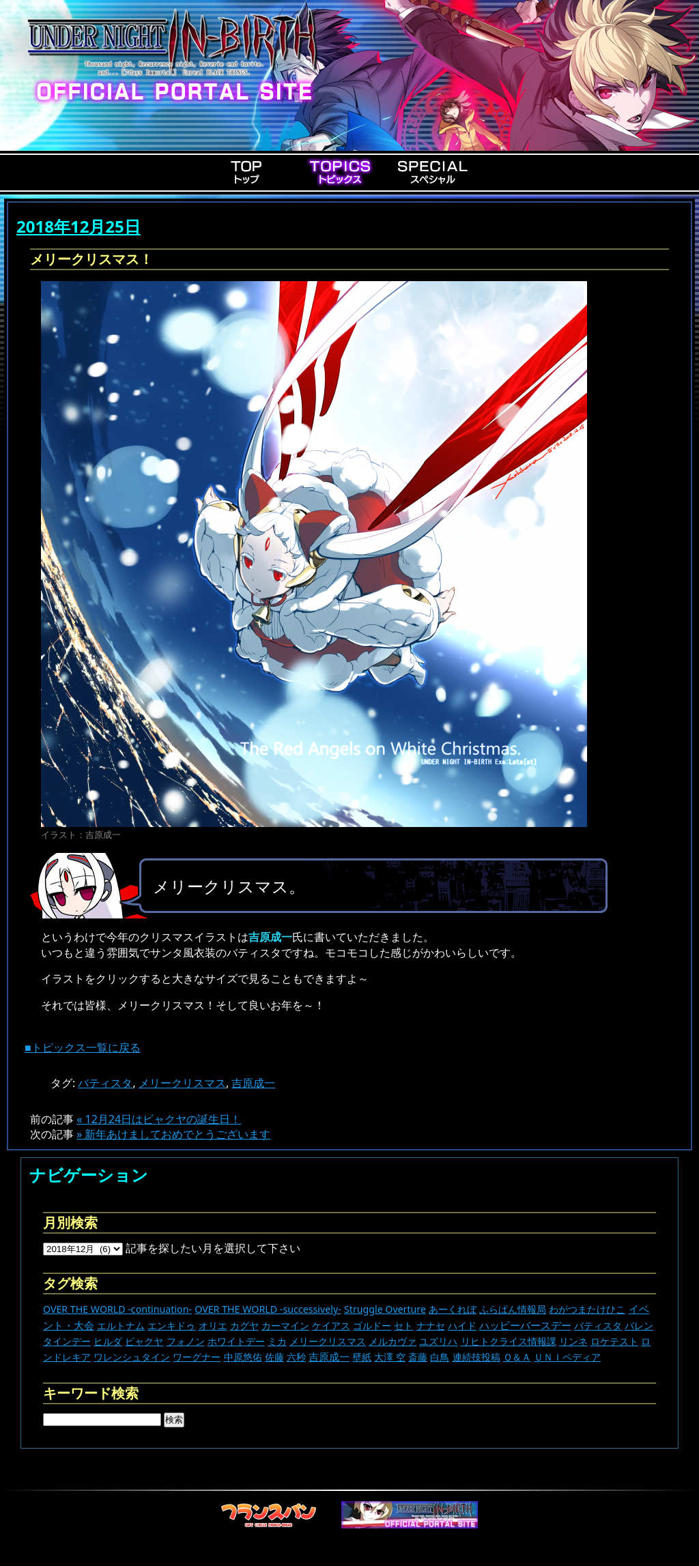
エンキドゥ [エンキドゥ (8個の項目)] (171, 1325)
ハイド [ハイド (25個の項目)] (462, 1325)
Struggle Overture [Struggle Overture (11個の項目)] (385, 1309)
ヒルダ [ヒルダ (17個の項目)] (108, 1341)
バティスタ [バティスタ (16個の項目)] (598, 1325)
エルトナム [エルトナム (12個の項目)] (121, 1325)
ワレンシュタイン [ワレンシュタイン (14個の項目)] (132, 1356)
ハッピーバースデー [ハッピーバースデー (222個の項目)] (525, 1325)
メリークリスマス (182, 1082)
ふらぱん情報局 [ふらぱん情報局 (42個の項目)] (512, 1309)
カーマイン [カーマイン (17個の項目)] (285, 1325)
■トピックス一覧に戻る (83, 1047)
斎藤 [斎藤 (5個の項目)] (417, 1356)
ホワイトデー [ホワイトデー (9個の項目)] (236, 1341)
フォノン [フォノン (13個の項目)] (186, 1341)
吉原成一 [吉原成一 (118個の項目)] (329, 1356)
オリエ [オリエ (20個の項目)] (213, 1325)
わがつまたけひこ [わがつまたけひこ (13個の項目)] (587, 1309)
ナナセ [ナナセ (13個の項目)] (430, 1325)
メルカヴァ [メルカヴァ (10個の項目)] (392, 1341)
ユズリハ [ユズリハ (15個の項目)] (438, 1341)
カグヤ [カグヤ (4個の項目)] (244, 1325)
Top (247, 172)
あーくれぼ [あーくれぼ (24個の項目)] (452, 1309)
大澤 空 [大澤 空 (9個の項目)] (389, 1356)
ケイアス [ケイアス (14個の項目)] (331, 1325)
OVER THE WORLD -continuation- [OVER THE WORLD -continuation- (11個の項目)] (117, 1309)
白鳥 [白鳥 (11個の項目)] (439, 1356)
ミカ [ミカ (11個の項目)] (277, 1341)
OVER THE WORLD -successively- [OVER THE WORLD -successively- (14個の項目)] (268, 1309)
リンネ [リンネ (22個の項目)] (573, 1341)
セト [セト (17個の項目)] (403, 1325)
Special (433, 172)
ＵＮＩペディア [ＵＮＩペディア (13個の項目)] (567, 1356)
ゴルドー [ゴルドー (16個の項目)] (372, 1325)
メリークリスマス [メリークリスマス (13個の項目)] (327, 1341)
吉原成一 (253, 1082)
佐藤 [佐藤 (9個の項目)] (274, 1356)
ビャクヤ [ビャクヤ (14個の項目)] (144, 1341)
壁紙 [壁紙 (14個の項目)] (361, 1356)
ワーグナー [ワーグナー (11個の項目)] (196, 1356)
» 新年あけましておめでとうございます (173, 1134)
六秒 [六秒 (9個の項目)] (296, 1356)
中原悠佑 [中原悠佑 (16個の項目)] (243, 1356)
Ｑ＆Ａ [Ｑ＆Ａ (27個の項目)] (517, 1356)
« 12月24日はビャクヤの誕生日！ (158, 1119)
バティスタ (105, 1082)
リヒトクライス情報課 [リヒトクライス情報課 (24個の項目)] (508, 1341)
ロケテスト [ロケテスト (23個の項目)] (614, 1341)
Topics (340, 172)
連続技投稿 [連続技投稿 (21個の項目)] (476, 1356)
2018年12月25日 (78, 226)
